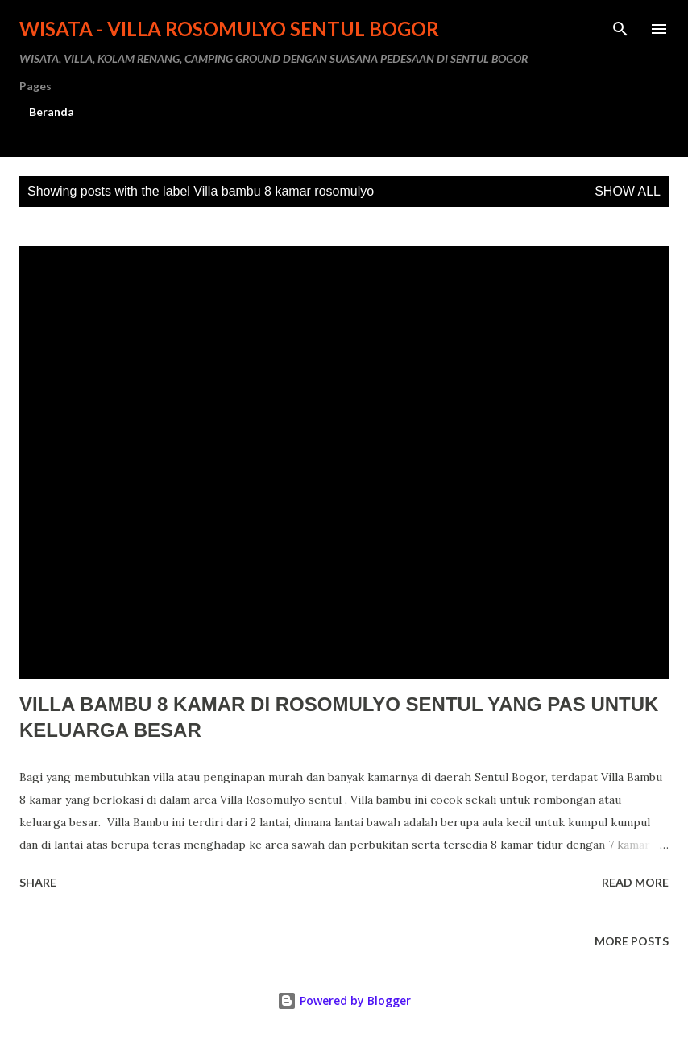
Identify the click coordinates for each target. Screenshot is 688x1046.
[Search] (620, 29)
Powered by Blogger (344, 1000)
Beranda (51, 111)
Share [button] (37, 882)
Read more (635, 882)
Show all (628, 191)
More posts (632, 941)
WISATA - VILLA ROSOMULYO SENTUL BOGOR (229, 28)
